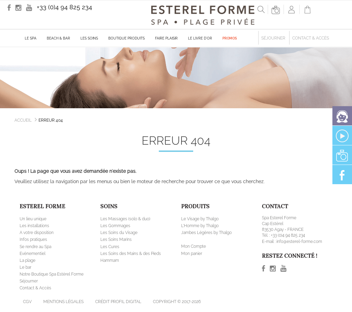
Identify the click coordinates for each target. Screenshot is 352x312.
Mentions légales (63, 301)
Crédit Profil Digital (118, 301)
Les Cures (109, 246)
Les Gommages (115, 225)
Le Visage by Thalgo (200, 218)
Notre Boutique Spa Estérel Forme (52, 274)
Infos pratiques (33, 239)
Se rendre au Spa (35, 246)
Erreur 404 (50, 120)
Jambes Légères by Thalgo (206, 232)
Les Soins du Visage (119, 232)
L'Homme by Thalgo (200, 225)
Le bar (25, 267)
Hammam (109, 260)
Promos (229, 38)
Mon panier (191, 253)
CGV (27, 301)
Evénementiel (32, 253)
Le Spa (30, 38)
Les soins (89, 38)
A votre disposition (37, 232)
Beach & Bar (58, 38)
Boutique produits (126, 38)
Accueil (23, 120)
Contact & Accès (310, 38)
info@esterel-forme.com (299, 241)
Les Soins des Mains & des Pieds (130, 253)
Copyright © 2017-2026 (177, 301)
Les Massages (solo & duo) (125, 218)
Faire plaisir (166, 38)
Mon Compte (193, 246)
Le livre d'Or (200, 38)
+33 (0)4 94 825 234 (64, 7)
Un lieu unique (33, 218)
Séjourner (273, 38)
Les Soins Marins (116, 239)
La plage (27, 260)
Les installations (34, 225)
